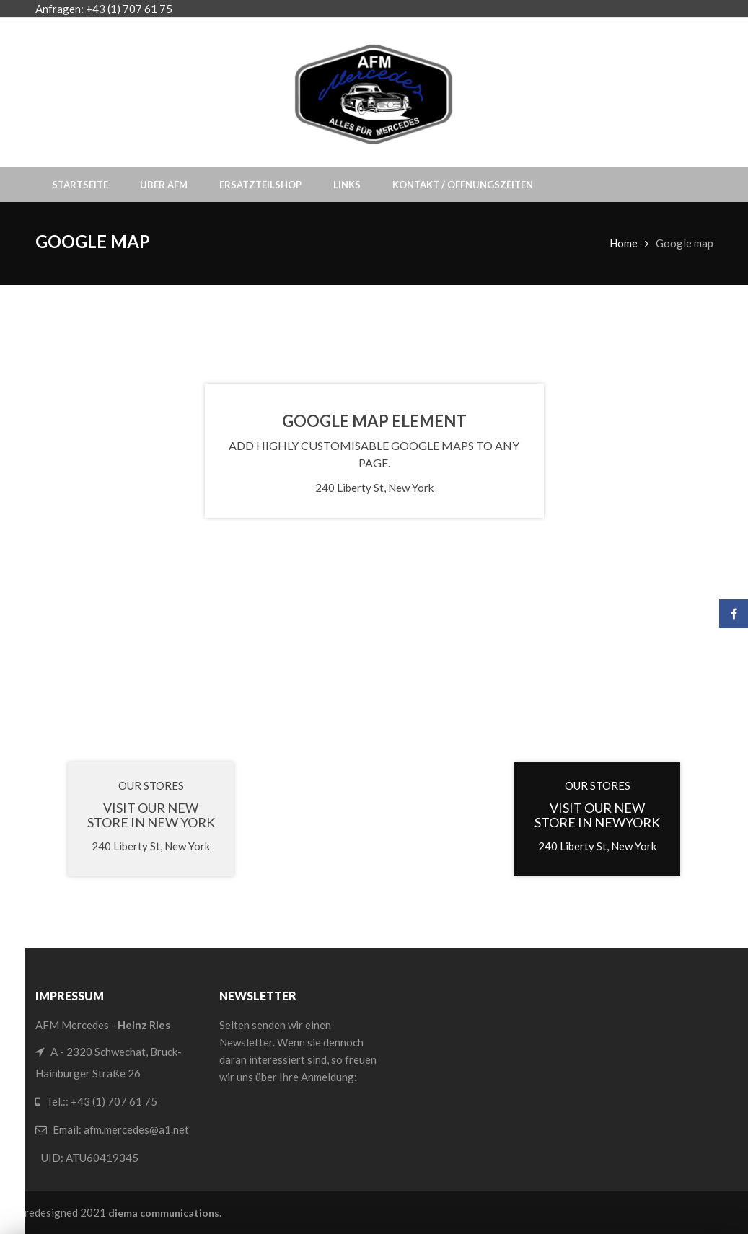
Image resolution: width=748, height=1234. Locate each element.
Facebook (734, 613)
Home (624, 243)
